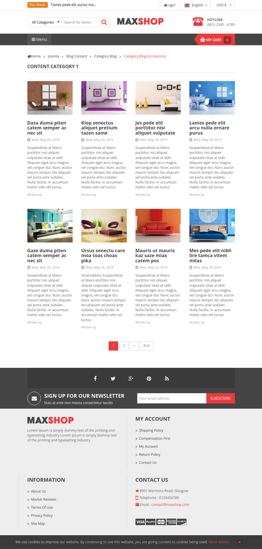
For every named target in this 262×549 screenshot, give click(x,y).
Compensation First (155, 438)
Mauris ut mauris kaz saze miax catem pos (155, 255)
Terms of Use (42, 507)
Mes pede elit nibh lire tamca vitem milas (210, 255)
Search (104, 22)
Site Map (38, 523)
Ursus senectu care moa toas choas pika (103, 255)
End (147, 345)
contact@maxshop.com (170, 504)
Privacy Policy (42, 515)
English (193, 5)
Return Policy (149, 454)
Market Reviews (43, 499)
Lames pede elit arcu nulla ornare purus (209, 128)
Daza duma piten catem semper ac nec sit (47, 128)
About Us (38, 491)
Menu (39, 39)
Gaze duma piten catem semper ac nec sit (47, 255)
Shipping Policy (151, 430)
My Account (148, 446)
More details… (220, 542)
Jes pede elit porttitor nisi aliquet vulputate (155, 128)
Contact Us (148, 462)
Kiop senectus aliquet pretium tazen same (99, 128)
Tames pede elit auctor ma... (73, 4)
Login (169, 5)
